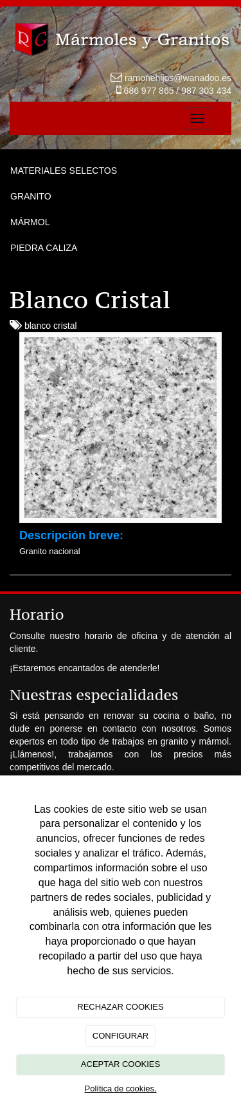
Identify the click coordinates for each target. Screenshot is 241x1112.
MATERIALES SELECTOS (63, 170)
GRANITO (30, 196)
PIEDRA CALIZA (43, 248)
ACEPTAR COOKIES (120, 1064)
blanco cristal (50, 325)
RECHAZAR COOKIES (120, 1007)
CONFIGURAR (120, 1036)
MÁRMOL (29, 222)
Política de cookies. (120, 1088)
